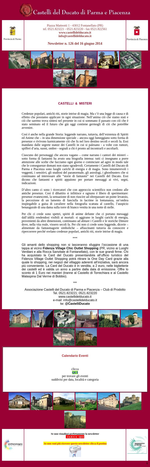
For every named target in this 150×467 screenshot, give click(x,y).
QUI (75, 372)
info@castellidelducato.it (74, 36)
